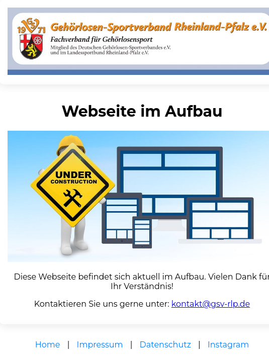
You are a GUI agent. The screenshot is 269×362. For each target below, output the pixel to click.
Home (47, 344)
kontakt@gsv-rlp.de (210, 304)
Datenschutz (165, 344)
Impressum (100, 344)
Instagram (228, 344)
